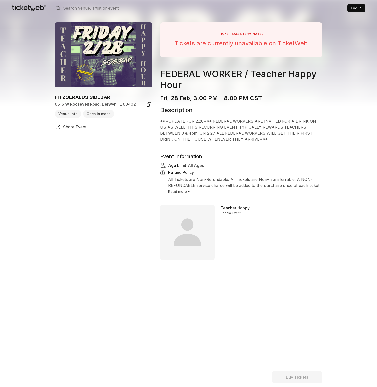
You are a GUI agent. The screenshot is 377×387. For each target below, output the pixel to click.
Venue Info (68, 114)
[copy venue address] (149, 104)
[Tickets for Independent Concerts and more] (29, 8)
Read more (180, 191)
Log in (356, 8)
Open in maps (99, 114)
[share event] (70, 127)
